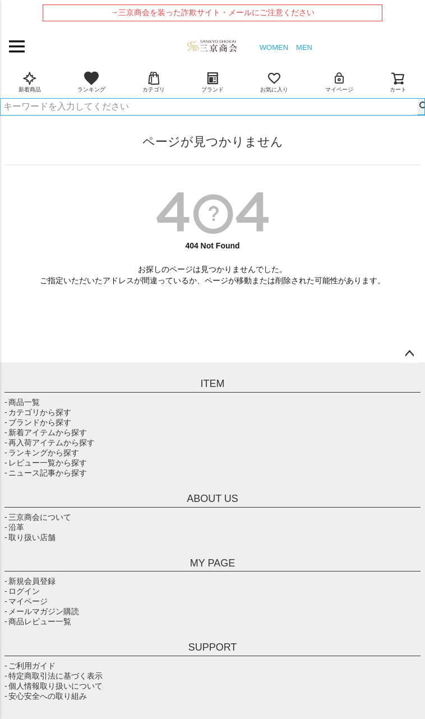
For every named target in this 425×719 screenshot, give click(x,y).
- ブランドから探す (37, 422)
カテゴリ (153, 82)
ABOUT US (212, 498)
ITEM (213, 383)
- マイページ (26, 601)
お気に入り (274, 82)
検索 (421, 106)
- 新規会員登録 (30, 581)
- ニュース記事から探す (45, 472)
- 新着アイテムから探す (45, 432)
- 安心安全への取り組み (45, 696)
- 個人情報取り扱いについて (53, 685)
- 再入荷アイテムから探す (49, 442)
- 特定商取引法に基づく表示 (53, 675)
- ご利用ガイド (30, 665)
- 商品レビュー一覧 (37, 621)
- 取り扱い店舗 (30, 537)
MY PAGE (212, 563)
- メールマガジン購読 (41, 611)
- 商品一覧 (22, 402)
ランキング (91, 82)
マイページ (339, 82)
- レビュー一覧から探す (45, 462)
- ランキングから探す (41, 452)
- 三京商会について (37, 517)
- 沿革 (14, 527)
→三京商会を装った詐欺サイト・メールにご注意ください (212, 12)
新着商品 (30, 82)
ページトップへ (409, 354)
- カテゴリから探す (37, 412)
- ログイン (22, 591)
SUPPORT (212, 647)
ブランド (212, 82)
